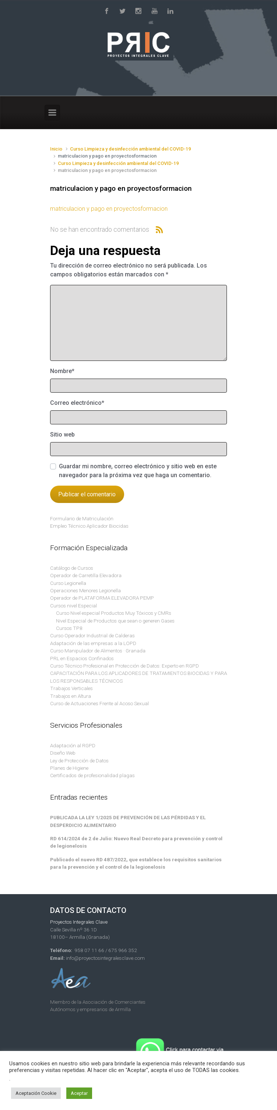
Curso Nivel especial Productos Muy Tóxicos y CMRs (113, 613)
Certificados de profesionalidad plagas (92, 775)
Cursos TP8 (69, 628)
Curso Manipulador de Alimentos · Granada (97, 651)
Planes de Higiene (69, 768)
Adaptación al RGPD (72, 745)
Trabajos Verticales (71, 688)
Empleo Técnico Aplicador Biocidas (89, 526)
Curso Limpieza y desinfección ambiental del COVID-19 (130, 149)
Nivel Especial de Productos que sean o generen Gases (115, 621)
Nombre (62, 371)
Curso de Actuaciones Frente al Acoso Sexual (99, 703)
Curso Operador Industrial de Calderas (92, 635)
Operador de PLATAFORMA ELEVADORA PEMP (102, 598)
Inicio (56, 149)
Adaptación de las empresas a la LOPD (93, 643)
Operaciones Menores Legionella (85, 590)
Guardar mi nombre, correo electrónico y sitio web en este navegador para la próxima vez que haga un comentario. (138, 471)
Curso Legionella (68, 583)
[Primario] (52, 112)
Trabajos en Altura (70, 696)
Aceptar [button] (79, 1093)
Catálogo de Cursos (71, 568)
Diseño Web (63, 753)
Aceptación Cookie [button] (35, 1093)
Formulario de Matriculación (81, 518)
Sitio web (62, 434)
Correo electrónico (77, 402)
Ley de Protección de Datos (79, 760)
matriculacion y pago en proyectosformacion (109, 208)
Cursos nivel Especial (73, 606)
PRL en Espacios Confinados (82, 658)
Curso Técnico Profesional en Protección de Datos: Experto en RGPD (124, 666)
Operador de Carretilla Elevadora (86, 575)
